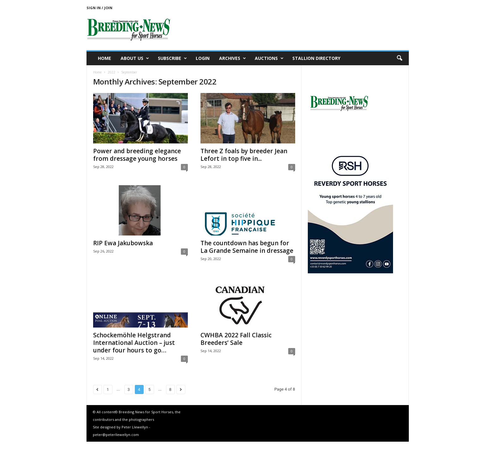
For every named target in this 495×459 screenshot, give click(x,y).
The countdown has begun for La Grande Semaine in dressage (246, 247)
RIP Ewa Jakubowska (123, 243)
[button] (399, 58)
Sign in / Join (99, 7)
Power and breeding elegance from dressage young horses (137, 155)
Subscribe (172, 58)
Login (203, 58)
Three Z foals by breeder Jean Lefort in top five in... (243, 155)
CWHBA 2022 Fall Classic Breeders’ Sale (235, 339)
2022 (111, 72)
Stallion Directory (316, 58)
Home (104, 58)
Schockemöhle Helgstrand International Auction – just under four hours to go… (134, 342)
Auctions (269, 58)
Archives (232, 58)
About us (135, 58)
